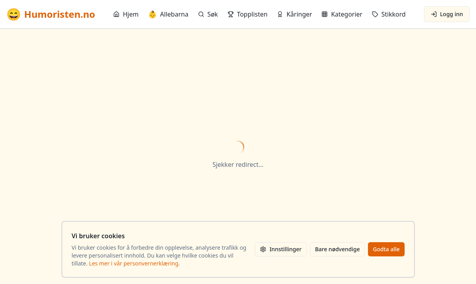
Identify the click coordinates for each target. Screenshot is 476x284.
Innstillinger (280, 249)
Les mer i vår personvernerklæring (134, 263)
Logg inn (447, 14)
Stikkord (389, 14)
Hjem (125, 14)
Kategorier (341, 14)
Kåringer (294, 14)
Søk (208, 14)
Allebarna (168, 14)
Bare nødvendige (337, 249)
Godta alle (386, 249)
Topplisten (248, 14)
